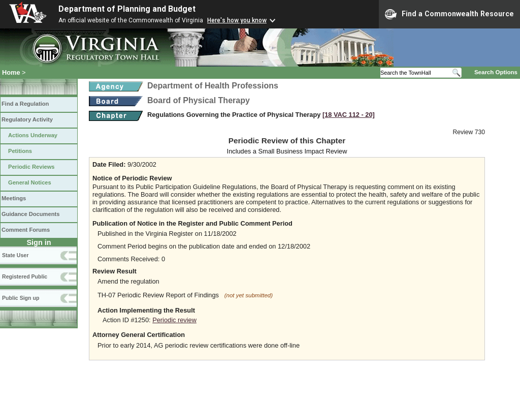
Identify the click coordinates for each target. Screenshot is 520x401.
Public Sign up (20, 298)
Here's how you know (237, 20)
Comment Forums (26, 230)
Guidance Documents (30, 214)
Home (11, 72)
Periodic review (174, 320)
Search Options (495, 72)
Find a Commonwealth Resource (449, 14)
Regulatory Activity (27, 119)
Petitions (20, 151)
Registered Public (24, 276)
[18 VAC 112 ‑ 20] (348, 114)
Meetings (14, 198)
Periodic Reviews (31, 167)
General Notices (29, 182)
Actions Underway (32, 135)
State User (15, 255)
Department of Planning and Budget (127, 9)
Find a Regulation (25, 104)
